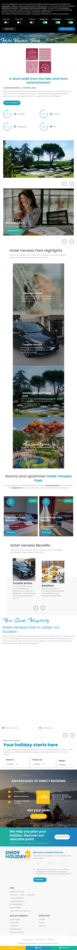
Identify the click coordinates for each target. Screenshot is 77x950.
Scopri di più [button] (9, 29)
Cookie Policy (38, 939)
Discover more (14, 526)
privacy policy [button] (6, 6)
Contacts (64, 948)
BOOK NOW (11, 532)
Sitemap (50, 939)
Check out (37, 759)
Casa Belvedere (15, 929)
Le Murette (14, 925)
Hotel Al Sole (14, 922)
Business (42, 925)
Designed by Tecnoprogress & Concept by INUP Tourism (37, 942)
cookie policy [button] (65, 8)
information (60, 869)
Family (41, 922)
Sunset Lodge (15, 919)
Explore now (62, 836)
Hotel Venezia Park (22, 932)
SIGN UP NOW (39, 815)
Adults (62, 760)
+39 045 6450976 (16, 898)
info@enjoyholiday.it (17, 901)
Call (13, 948)
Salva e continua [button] (66, 29)
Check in (10, 759)
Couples (42, 919)
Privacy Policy (26, 939)
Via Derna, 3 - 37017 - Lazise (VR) (22, 895)
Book (39, 948)
